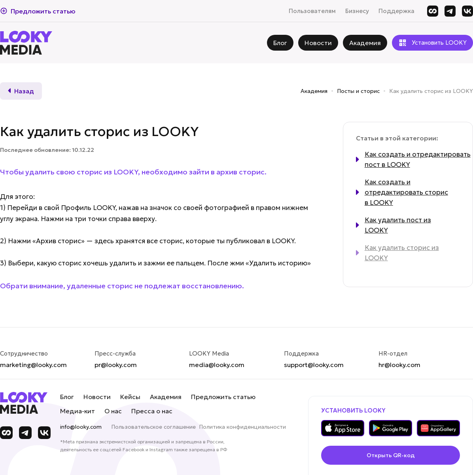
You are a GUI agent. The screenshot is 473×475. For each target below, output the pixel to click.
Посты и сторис (358, 91)
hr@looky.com (399, 365)
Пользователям (312, 11)
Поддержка (396, 11)
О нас (113, 411)
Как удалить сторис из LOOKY (431, 91)
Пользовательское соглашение (153, 426)
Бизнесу (357, 11)
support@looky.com (314, 365)
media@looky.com (216, 365)
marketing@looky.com (33, 365)
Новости (97, 397)
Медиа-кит (77, 411)
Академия (314, 91)
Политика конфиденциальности (242, 426)
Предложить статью (223, 397)
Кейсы (130, 397)
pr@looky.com (116, 365)
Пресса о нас (151, 411)
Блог (67, 397)
